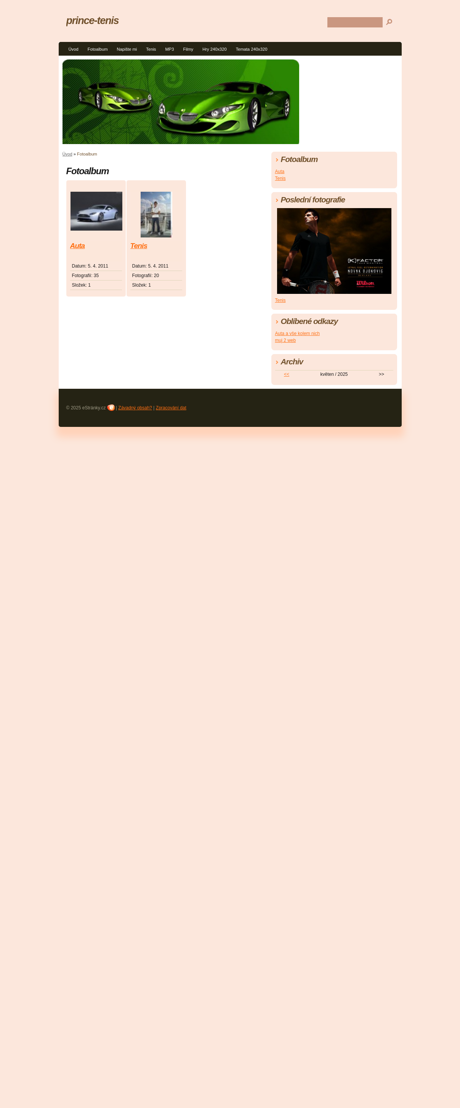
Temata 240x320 (252, 49)
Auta (77, 246)
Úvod (74, 49)
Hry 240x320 (214, 49)
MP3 (169, 49)
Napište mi (127, 49)
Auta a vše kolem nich (297, 333)
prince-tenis (92, 20)
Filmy (188, 49)
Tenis (151, 49)
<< (286, 374)
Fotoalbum (98, 49)
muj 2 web (285, 340)
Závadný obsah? (135, 407)
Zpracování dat (171, 407)
